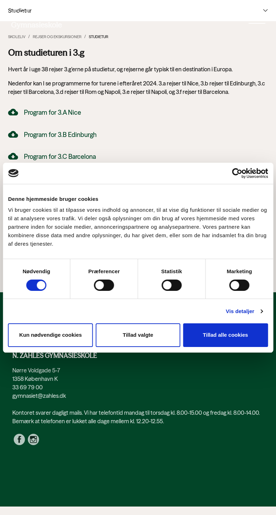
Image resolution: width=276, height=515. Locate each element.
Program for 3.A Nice (52, 112)
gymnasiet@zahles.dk (39, 395)
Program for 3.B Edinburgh (60, 135)
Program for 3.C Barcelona (60, 156)
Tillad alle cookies (225, 335)
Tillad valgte (138, 335)
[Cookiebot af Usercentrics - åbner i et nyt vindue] (237, 173)
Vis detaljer (240, 311)
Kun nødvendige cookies (50, 335)
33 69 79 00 (27, 387)
